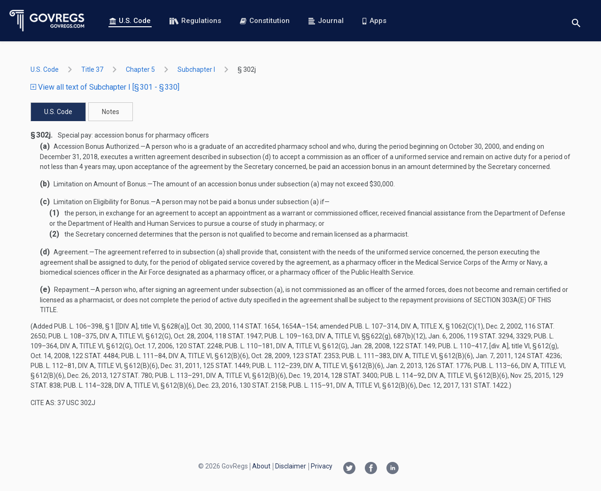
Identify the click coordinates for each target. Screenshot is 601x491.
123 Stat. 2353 (316, 356)
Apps (374, 20)
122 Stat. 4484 (95, 356)
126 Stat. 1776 (447, 365)
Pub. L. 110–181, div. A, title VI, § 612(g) (286, 346)
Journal (326, 20)
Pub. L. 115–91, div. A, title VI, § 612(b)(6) (352, 385)
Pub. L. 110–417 (462, 346)
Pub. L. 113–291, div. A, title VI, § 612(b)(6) (220, 375)
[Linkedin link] (392, 469)
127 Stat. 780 (130, 375)
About (261, 466)
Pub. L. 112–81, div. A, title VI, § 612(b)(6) (94, 365)
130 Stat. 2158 (262, 385)
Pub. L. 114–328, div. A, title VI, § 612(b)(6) (128, 385)
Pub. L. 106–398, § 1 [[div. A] (96, 326)
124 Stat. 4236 (537, 356)
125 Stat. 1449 (226, 365)
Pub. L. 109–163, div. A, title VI (311, 336)
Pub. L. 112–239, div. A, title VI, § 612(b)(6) (317, 365)
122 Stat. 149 (414, 346)
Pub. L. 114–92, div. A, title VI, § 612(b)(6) (444, 375)
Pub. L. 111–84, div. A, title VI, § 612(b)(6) (184, 356)
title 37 (92, 69)
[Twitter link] (349, 469)
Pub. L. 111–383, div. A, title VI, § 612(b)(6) (407, 356)
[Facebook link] (371, 469)
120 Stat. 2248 (199, 346)
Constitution (265, 20)
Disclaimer (290, 466)
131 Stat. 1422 (484, 385)
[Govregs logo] (47, 20)
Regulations (195, 20)
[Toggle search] (576, 21)
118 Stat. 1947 (238, 336)
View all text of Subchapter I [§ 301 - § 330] (105, 87)
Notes (110, 111)
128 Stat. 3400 (354, 375)
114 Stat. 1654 (255, 326)
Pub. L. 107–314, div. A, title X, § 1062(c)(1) (416, 326)
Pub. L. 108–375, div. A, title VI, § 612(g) (109, 336)
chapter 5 (140, 69)
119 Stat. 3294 (490, 336)
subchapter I (196, 69)
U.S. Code (130, 20)
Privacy (321, 466)
